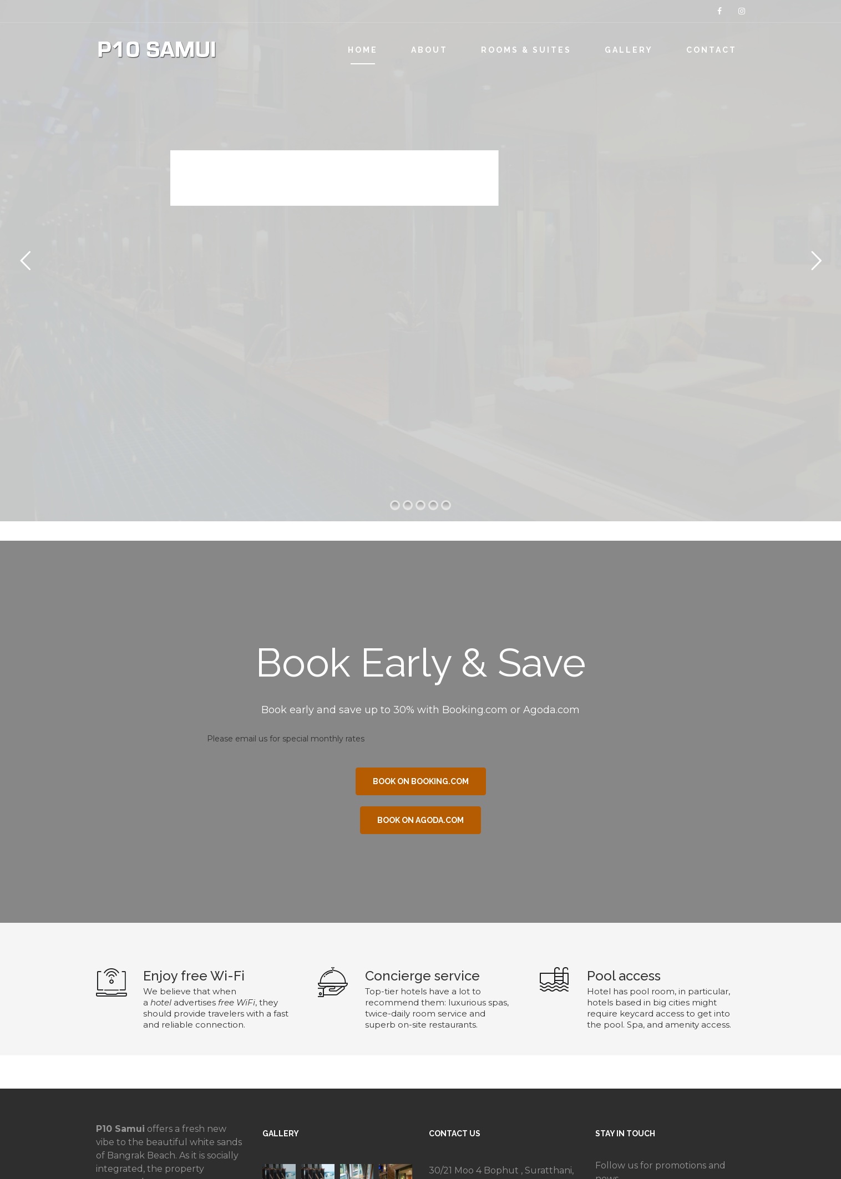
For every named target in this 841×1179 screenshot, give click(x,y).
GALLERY (629, 49)
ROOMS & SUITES (526, 49)
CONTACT (711, 49)
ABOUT (429, 49)
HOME (363, 49)
